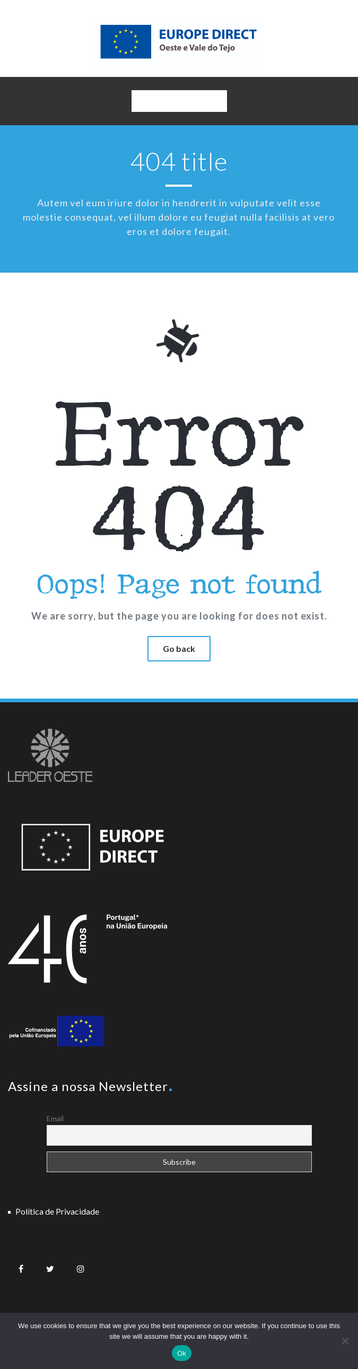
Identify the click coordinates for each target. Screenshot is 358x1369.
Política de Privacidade (57, 1211)
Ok (181, 1353)
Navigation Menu (179, 103)
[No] (344, 1341)
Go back (179, 648)
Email (55, 1118)
